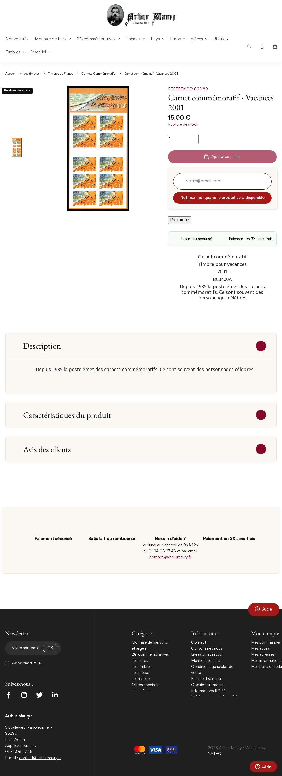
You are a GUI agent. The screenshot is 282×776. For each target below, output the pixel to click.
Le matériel (141, 679)
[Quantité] (183, 139)
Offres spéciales (146, 685)
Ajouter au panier (222, 156)
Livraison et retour (207, 654)
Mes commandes (266, 642)
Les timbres (141, 667)
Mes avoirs (260, 648)
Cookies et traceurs (208, 685)
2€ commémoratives (150, 654)
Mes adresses (262, 654)
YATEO (214, 754)
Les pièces (141, 673)
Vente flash (141, 691)
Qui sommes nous (206, 648)
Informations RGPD (208, 691)
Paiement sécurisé (206, 679)
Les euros (140, 661)
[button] (263, 609)
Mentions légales (205, 661)
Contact (198, 642)
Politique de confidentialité (214, 697)
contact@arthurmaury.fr (170, 557)
